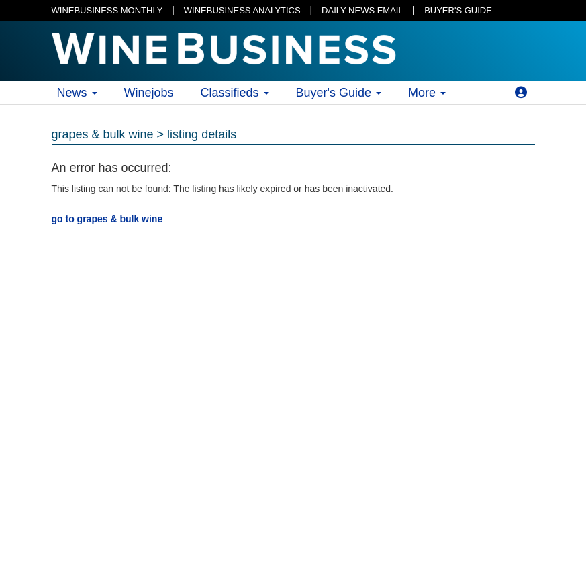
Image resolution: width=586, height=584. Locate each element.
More (427, 92)
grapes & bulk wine (103, 134)
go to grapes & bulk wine (107, 218)
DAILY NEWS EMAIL (362, 10)
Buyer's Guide (339, 92)
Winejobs (149, 92)
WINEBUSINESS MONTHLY (107, 10)
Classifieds (235, 92)
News (77, 92)
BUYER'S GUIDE (458, 10)
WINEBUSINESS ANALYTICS (242, 10)
